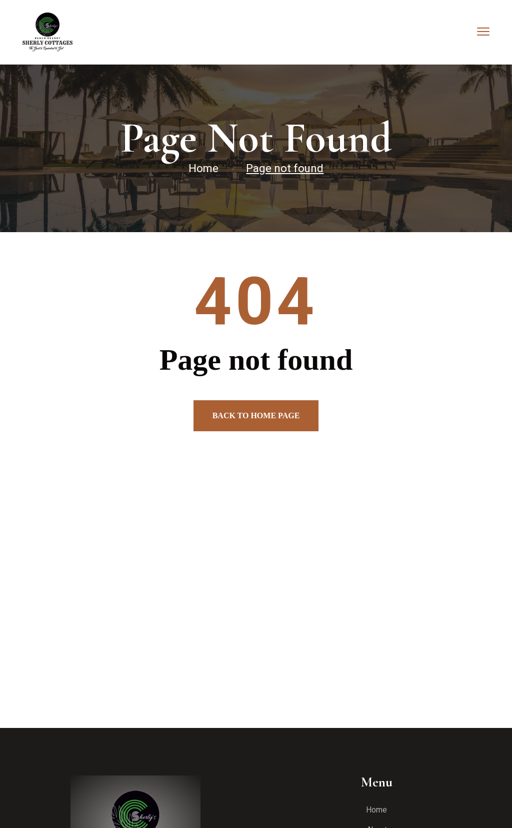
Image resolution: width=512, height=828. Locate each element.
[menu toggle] (483, 31)
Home (203, 168)
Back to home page (256, 415)
